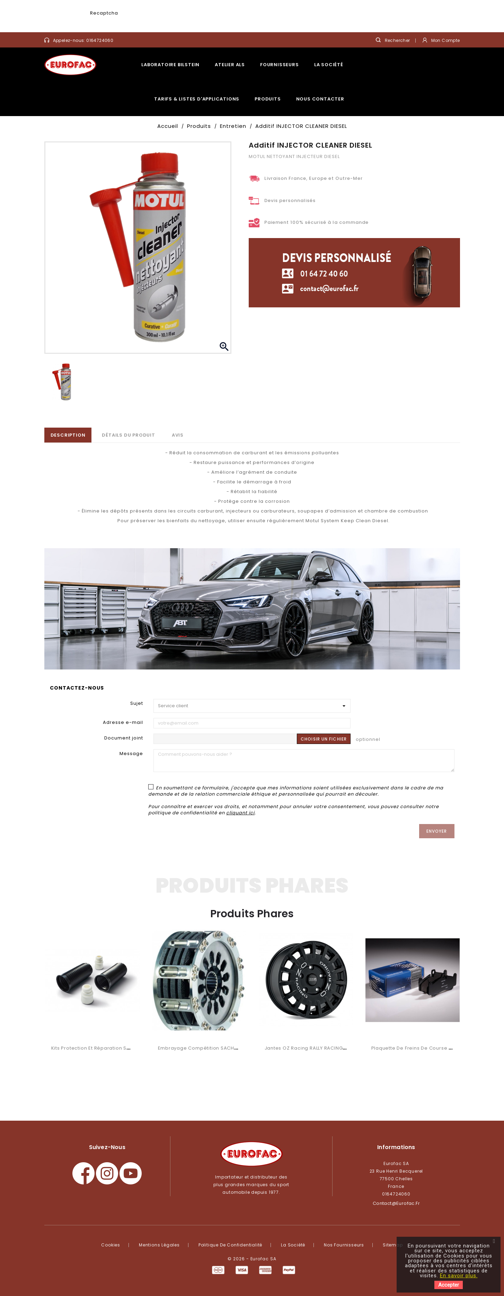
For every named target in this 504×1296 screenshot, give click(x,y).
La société (328, 64)
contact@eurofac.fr (396, 1203)
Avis (178, 435)
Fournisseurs (279, 64)
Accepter (448, 1285)
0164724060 (99, 40)
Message (131, 753)
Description (68, 435)
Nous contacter (320, 99)
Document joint (123, 738)
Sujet (136, 703)
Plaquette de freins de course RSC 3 (417, 1048)
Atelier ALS (230, 64)
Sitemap (393, 1245)
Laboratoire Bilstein (170, 64)
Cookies (110, 1245)
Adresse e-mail (123, 722)
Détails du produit (128, 435)
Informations (396, 1147)
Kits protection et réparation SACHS (95, 1048)
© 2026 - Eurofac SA (252, 1259)
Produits (268, 99)
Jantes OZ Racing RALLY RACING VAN (309, 1048)
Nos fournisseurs (344, 1245)
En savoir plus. (459, 1275)
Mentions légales (159, 1245)
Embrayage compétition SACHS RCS (203, 1048)
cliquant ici (240, 812)
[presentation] (172, 19)
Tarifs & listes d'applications (196, 99)
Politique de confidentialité (230, 1245)
